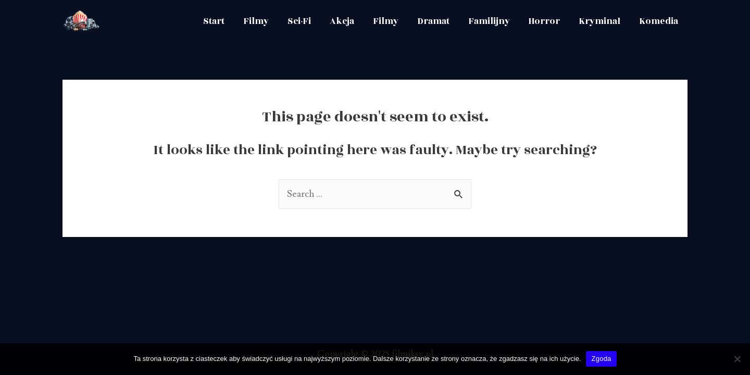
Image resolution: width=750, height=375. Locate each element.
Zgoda (601, 358)
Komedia (658, 21)
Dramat (433, 21)
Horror (544, 21)
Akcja (342, 21)
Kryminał (599, 21)
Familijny (489, 21)
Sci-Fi (299, 21)
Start (213, 21)
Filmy (256, 21)
